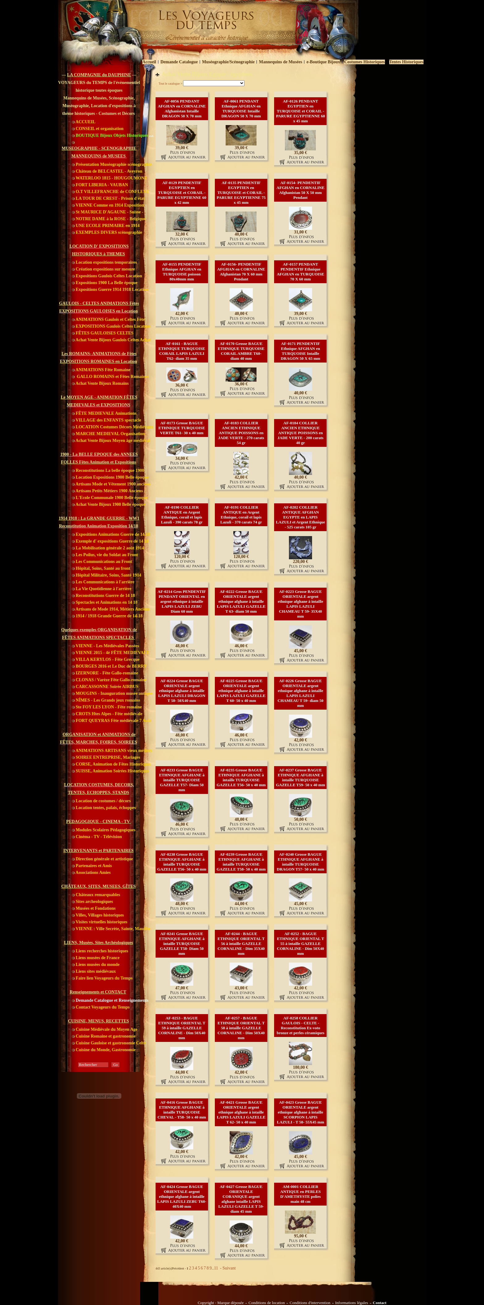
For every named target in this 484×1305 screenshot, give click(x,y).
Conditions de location (267, 1303)
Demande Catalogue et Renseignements (110, 1000)
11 (216, 1268)
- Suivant (227, 1268)
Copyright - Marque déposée (221, 1303)
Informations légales (351, 1303)
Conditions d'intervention (310, 1303)
